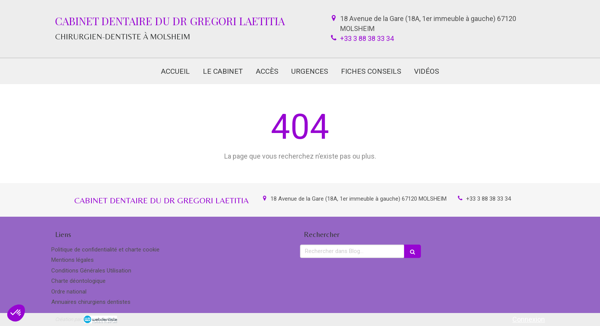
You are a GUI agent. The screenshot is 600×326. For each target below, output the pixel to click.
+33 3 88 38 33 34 (367, 38)
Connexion (528, 319)
